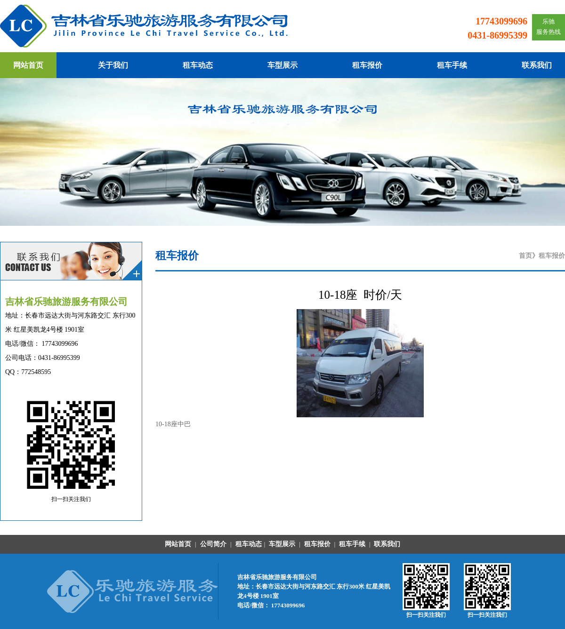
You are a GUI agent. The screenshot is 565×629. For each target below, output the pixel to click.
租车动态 (198, 65)
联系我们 (537, 65)
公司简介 (212, 544)
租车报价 (367, 65)
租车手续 (452, 65)
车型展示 (282, 65)
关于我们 (113, 65)
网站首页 (28, 65)
